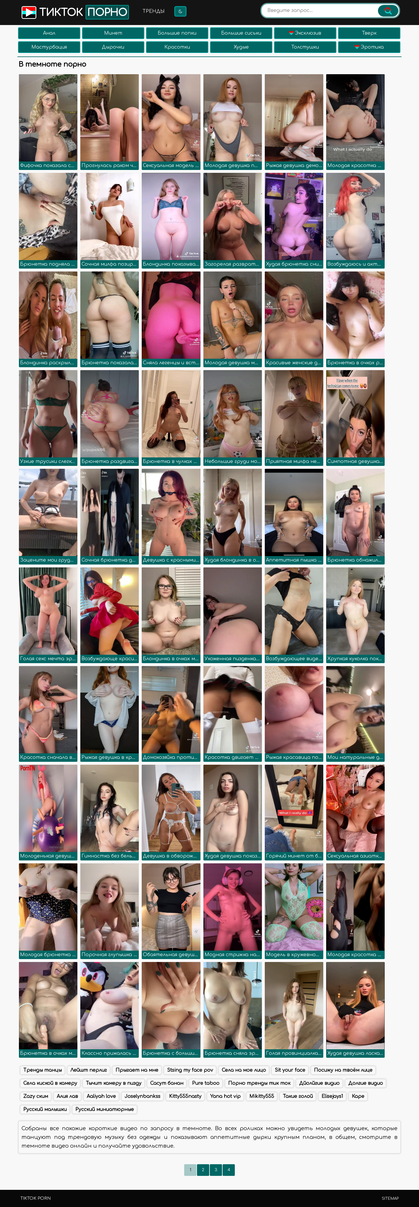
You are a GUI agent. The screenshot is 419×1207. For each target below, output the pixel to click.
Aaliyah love (101, 1096)
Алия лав (67, 1096)
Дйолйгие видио (319, 1083)
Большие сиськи (241, 33)
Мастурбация (49, 47)
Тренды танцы (42, 1070)
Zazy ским (35, 1096)
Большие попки (177, 33)
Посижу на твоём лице (343, 1070)
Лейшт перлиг (88, 1070)
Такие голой (298, 1096)
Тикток (74, 12)
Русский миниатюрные (104, 1109)
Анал (49, 33)
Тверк (369, 33)
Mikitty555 (261, 1096)
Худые (241, 47)
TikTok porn (35, 1198)
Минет (113, 33)
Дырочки (113, 47)
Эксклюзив (305, 33)
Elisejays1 (332, 1096)
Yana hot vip (225, 1096)
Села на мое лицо (244, 1070)
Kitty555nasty (185, 1096)
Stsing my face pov (190, 1070)
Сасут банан (166, 1083)
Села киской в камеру (50, 1083)
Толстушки (305, 47)
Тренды (154, 11)
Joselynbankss (142, 1096)
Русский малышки (45, 1109)
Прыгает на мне (137, 1070)
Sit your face (290, 1070)
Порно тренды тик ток (259, 1083)
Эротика (369, 47)
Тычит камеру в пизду (113, 1083)
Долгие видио (365, 1083)
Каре (358, 1096)
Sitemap (390, 1199)
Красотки (177, 47)
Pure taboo (205, 1083)
